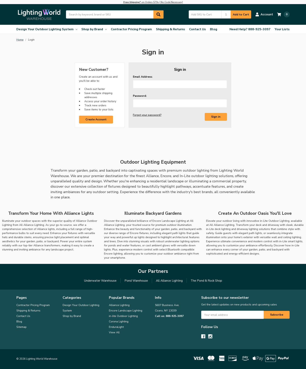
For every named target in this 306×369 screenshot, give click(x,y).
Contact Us (197, 29)
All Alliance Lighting (169, 281)
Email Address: (143, 77)
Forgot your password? (147, 115)
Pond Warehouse (136, 281)
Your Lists (282, 29)
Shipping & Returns (170, 29)
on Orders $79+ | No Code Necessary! (153, 2)
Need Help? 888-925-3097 (250, 29)
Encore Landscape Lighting (125, 310)
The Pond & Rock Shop (206, 281)
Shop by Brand (94, 29)
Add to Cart (241, 14)
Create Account (96, 119)
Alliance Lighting (119, 305)
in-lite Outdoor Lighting (123, 316)
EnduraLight (116, 327)
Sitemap (21, 327)
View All (114, 332)
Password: (140, 96)
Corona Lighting (118, 321)
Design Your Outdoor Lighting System (46, 29)
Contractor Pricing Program (131, 29)
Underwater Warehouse (100, 281)
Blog (213, 29)
